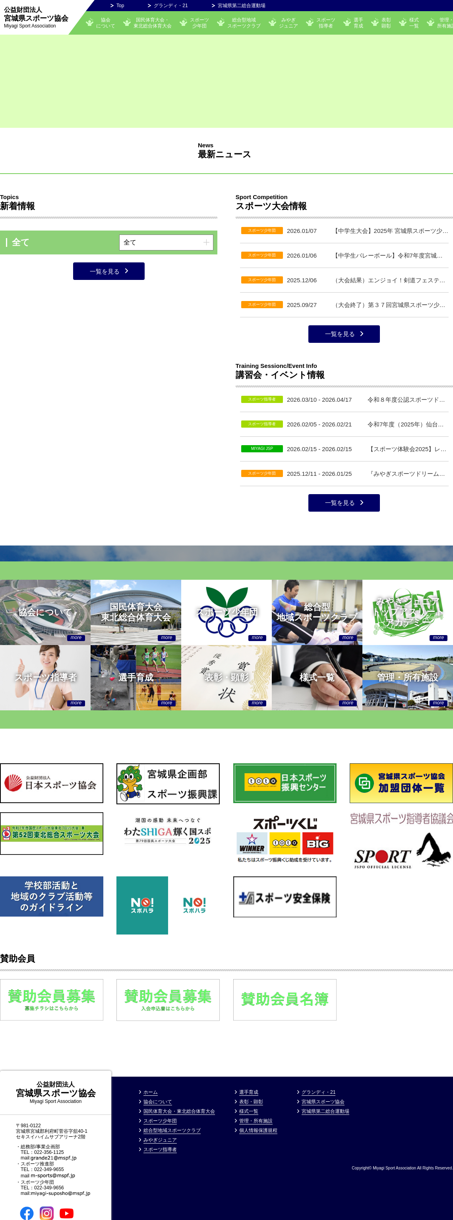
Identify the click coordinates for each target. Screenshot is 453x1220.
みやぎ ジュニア (288, 22)
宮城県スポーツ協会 (36, 17)
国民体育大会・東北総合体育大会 (153, 22)
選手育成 (358, 22)
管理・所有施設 (256, 1121)
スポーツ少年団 (199, 22)
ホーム (150, 1092)
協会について (105, 22)
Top (120, 5)
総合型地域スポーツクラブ (244, 22)
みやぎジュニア (160, 1140)
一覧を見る (105, 271)
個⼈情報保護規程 (258, 1130)
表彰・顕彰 (251, 1102)
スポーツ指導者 (325, 22)
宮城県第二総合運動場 (241, 5)
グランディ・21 (171, 5)
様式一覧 (414, 22)
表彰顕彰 (386, 22)
